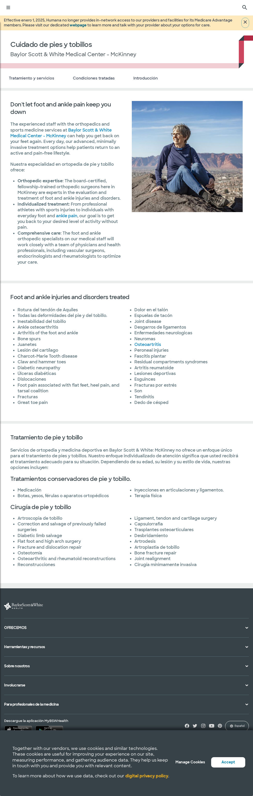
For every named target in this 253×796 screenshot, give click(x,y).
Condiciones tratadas (94, 78)
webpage (78, 25)
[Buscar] (245, 7)
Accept (228, 762)
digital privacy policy (146, 776)
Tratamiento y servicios (31, 78)
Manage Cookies (190, 762)
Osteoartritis (147, 344)
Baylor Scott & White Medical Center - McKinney (61, 133)
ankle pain (66, 216)
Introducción (145, 78)
